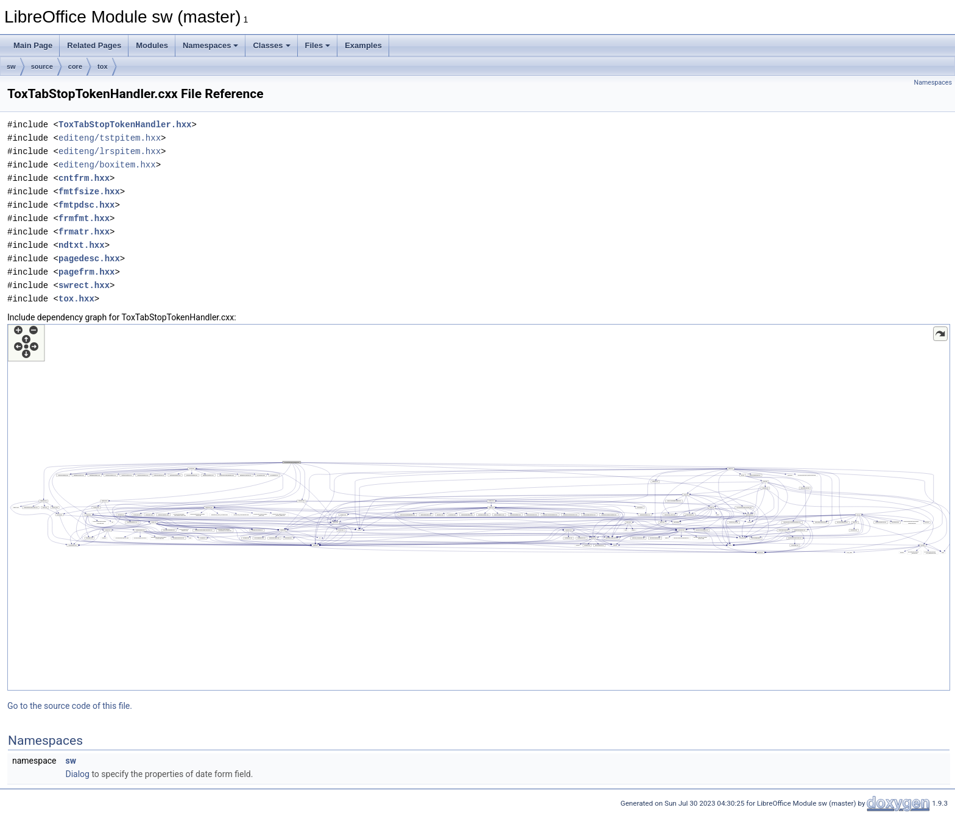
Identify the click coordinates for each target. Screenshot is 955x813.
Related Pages (94, 45)
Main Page (32, 45)
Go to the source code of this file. (69, 706)
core (75, 66)
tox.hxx (76, 298)
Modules (152, 45)
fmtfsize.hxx (89, 191)
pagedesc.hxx (89, 258)
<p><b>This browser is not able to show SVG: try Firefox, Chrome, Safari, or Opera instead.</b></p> (479, 507)
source (42, 66)
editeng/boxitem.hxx (107, 165)
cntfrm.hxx (84, 178)
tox (102, 66)
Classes (271, 45)
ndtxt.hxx (81, 245)
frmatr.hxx (84, 232)
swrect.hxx (84, 285)
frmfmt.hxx (84, 218)
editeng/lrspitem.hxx (109, 151)
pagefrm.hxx (86, 272)
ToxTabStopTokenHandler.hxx (124, 124)
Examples (363, 45)
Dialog (77, 774)
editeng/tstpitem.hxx (109, 138)
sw (11, 66)
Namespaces (211, 45)
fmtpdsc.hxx (86, 205)
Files (318, 45)
